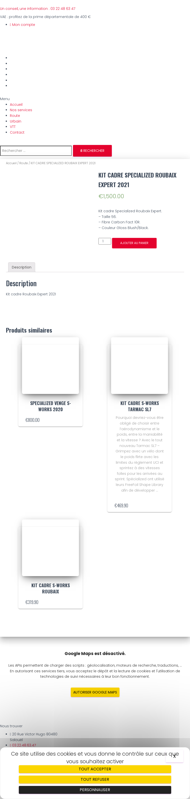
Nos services (22, 63)
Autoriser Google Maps (95, 692)
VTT (14, 80)
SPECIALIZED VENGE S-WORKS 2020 (50, 406)
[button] (95, 99)
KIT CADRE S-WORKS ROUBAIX (50, 588)
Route (16, 69)
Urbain (16, 74)
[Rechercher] (92, 151)
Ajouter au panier (134, 243)
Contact (18, 85)
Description (21, 267)
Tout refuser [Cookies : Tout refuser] (95, 779)
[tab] (21, 267)
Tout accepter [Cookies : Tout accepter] (95, 769)
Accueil (17, 57)
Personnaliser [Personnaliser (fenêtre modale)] (95, 790)
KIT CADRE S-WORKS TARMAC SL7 (139, 406)
